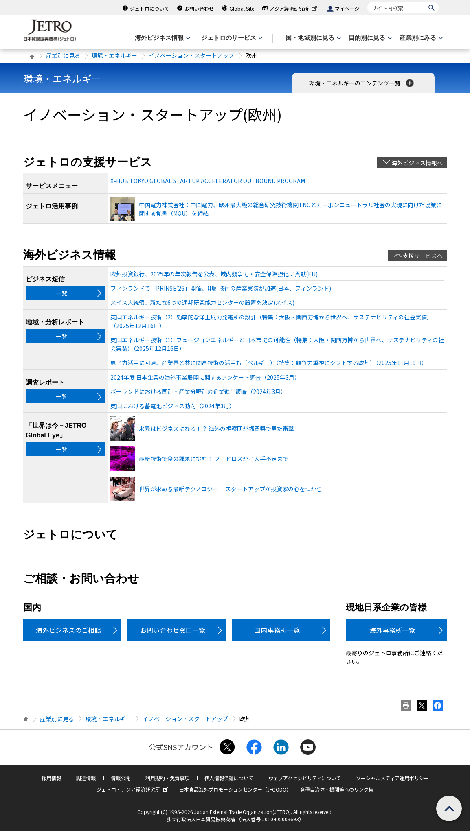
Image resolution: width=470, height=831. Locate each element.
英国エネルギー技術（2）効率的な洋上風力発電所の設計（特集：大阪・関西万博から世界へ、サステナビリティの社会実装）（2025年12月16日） (271, 321)
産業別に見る (63, 55)
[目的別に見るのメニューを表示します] (369, 38)
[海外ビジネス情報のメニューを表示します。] (162, 38)
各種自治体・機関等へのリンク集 (336, 789)
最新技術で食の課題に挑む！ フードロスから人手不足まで (213, 459)
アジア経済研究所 (294, 8)
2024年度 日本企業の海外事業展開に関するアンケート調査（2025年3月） (205, 377)
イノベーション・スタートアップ (191, 55)
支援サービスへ (423, 255)
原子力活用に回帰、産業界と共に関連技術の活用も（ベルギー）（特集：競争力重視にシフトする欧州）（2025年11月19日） (268, 363)
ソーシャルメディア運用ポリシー (392, 777)
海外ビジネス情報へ (417, 163)
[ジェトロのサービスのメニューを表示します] (231, 38)
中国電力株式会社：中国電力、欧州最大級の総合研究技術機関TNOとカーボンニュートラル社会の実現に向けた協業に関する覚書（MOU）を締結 (290, 209)
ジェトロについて (149, 8)
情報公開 (120, 777)
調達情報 (86, 777)
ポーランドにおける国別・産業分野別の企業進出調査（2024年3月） (198, 391)
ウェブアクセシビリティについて (304, 777)
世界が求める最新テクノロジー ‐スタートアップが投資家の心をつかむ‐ (233, 489)
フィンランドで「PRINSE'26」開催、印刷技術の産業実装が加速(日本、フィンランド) (220, 288)
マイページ (347, 8)
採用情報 (51, 777)
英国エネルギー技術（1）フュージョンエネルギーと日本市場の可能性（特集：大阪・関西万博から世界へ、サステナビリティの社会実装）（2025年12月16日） (277, 344)
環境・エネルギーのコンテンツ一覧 (362, 83)
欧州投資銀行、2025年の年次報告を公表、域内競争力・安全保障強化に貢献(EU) (214, 274)
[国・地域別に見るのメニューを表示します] (312, 38)
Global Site (241, 8)
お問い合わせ (199, 8)
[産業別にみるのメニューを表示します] (420, 38)
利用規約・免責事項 (167, 777)
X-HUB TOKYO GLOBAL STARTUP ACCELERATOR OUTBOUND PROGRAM (207, 181)
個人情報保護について (228, 777)
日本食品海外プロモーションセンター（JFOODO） (235, 789)
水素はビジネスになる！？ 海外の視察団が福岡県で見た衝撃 (216, 428)
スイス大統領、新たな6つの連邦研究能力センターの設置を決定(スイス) (202, 302)
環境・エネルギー (114, 55)
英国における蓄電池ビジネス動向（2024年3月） (172, 406)
